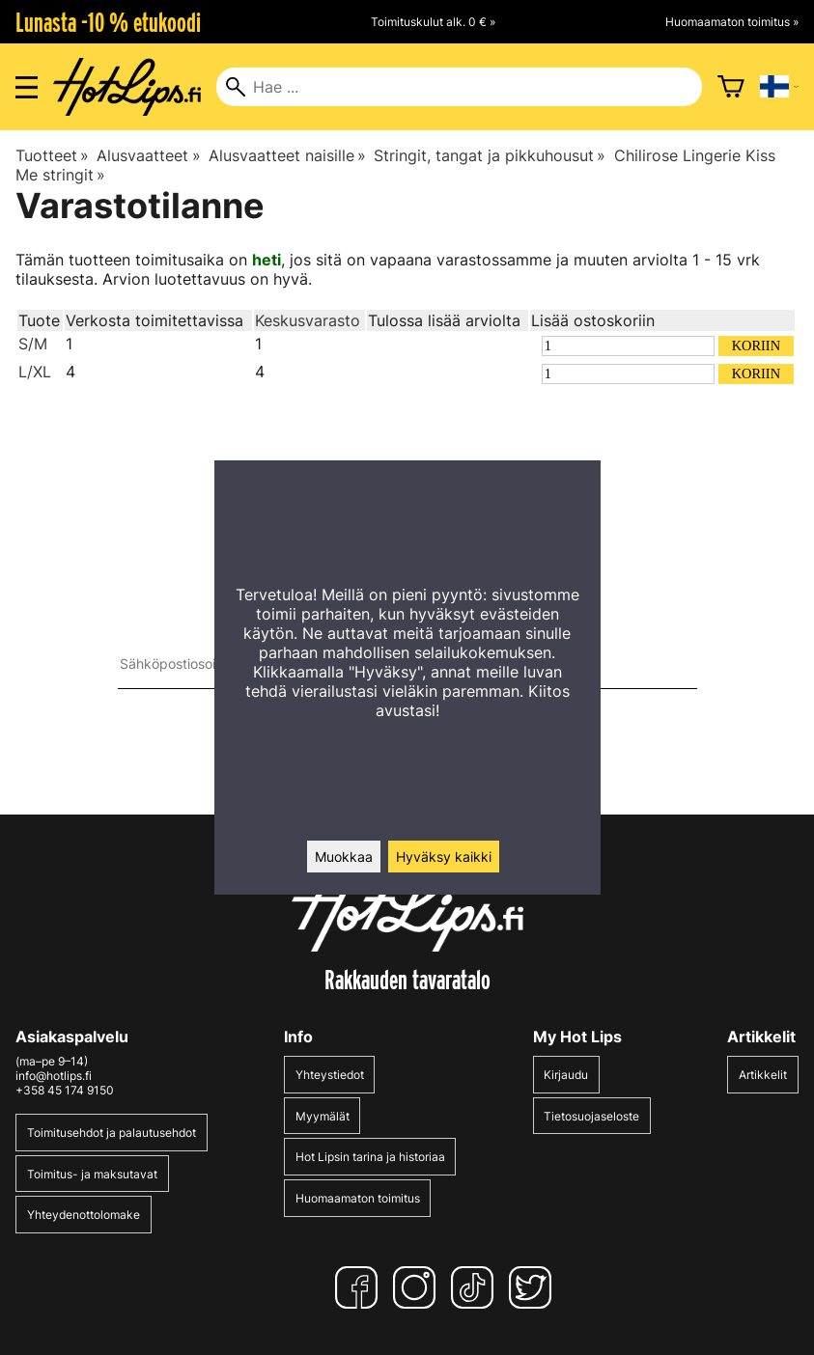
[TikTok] (476, 1287)
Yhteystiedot (329, 1074)
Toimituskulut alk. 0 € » (433, 21)
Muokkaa (344, 856)
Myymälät (322, 1116)
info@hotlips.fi (53, 1075)
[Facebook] (360, 1287)
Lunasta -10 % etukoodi (108, 22)
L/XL (34, 371)
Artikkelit (763, 1074)
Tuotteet (52, 155)
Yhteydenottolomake (83, 1214)
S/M (32, 343)
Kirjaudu (566, 1074)
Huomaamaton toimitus (357, 1198)
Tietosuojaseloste (591, 1116)
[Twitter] (534, 1287)
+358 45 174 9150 (64, 1090)
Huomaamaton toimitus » (732, 21)
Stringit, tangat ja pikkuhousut (489, 155)
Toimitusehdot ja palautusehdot (111, 1132)
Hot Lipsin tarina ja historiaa (370, 1156)
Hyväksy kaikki (443, 856)
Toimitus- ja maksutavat (92, 1174)
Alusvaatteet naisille (287, 155)
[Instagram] (418, 1287)
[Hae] (458, 87)
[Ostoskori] (730, 86)
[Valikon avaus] (26, 87)
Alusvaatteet (148, 155)
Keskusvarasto (307, 320)
